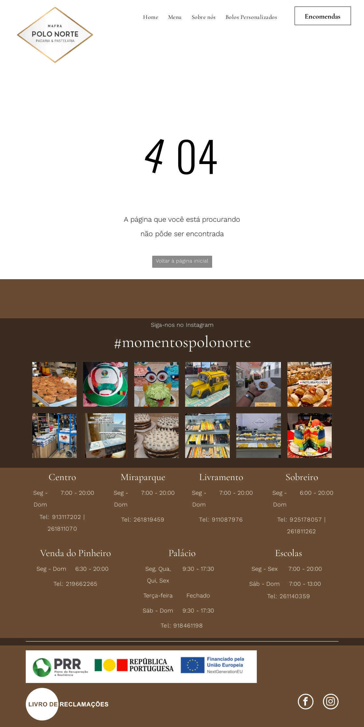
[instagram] (331, 702)
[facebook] (305, 702)
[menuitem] (150, 17)
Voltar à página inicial (182, 261)
